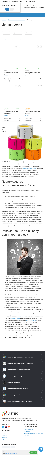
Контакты (4, 435)
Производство (17, 33)
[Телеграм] (3, 426)
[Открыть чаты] (40, 449)
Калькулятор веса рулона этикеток (15, 388)
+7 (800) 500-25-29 (30, 424)
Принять (33, 452)
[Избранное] (34, 6)
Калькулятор (27, 431)
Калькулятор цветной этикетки (14, 395)
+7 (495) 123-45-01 (30, 427)
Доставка (4, 437)
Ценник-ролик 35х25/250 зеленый (32, 112)
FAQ (3, 439)
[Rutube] (6, 426)
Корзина (41, 6)
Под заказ (28, 33)
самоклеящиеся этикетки (29, 168)
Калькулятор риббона (11, 382)
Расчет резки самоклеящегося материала (17, 401)
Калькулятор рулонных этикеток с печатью (18, 357)
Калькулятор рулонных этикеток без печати (18, 363)
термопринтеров (15, 318)
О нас (3, 433)
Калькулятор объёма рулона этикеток (16, 369)
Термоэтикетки (21, 316)
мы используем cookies (11, 453)
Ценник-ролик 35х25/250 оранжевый (11, 73)
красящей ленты (31, 320)
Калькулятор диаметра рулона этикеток (17, 376)
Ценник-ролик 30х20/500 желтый (32, 73)
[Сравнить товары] (27, 6)
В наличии (6, 33)
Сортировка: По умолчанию (11, 39)
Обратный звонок (30, 1)
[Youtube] (9, 426)
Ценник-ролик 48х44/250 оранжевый (11, 112)
